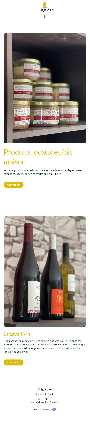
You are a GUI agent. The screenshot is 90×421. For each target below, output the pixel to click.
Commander (13, 184)
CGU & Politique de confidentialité (45, 402)
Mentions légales (45, 399)
